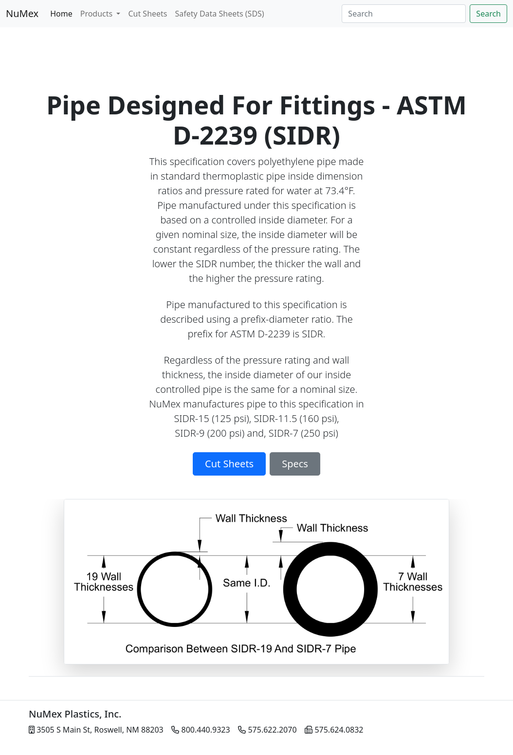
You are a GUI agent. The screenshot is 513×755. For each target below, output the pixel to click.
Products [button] (97, 13)
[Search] (404, 13)
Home (61, 13)
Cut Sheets (147, 13)
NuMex (22, 13)
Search (488, 13)
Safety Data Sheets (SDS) (219, 13)
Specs (295, 463)
